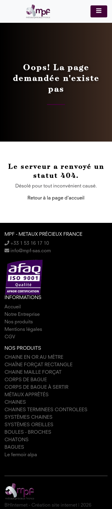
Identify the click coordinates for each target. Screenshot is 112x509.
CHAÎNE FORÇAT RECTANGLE (38, 365)
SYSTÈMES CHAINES (28, 417)
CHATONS (16, 440)
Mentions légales (23, 329)
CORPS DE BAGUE (25, 380)
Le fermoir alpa (20, 455)
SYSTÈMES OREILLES (28, 425)
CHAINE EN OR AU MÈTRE (33, 357)
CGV (9, 337)
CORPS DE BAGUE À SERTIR (36, 387)
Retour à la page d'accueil (56, 198)
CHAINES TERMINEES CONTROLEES (46, 410)
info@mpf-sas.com (27, 251)
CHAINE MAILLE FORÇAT (33, 372)
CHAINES (15, 402)
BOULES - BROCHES (27, 432)
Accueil (12, 307)
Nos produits (18, 322)
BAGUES (14, 447)
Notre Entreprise (22, 314)
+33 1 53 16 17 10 (26, 243)
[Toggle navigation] (98, 11)
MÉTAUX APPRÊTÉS (26, 395)
